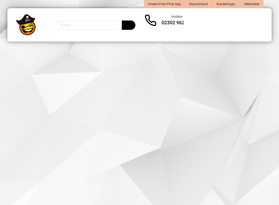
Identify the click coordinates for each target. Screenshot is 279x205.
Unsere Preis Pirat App (164, 4)
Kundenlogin (225, 4)
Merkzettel (251, 4)
